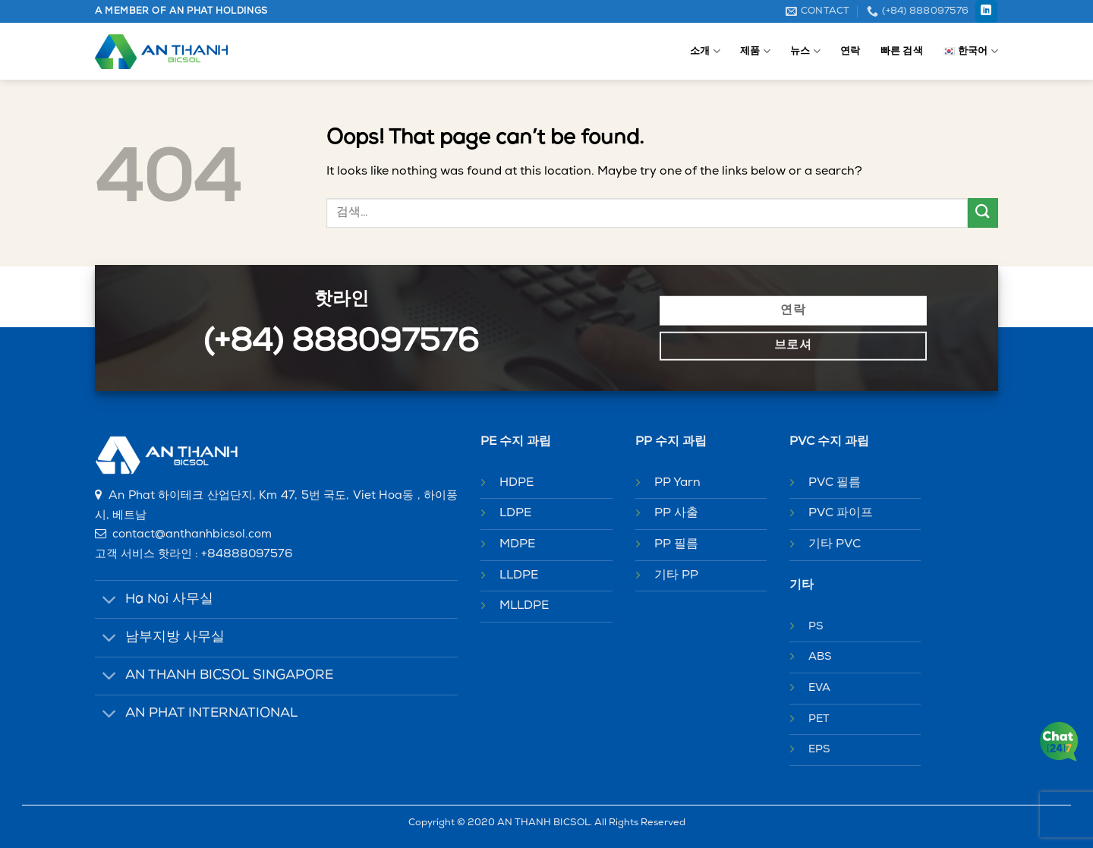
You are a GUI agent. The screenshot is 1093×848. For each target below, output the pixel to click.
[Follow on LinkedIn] (986, 11)
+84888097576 (247, 554)
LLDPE (518, 575)
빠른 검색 (901, 51)
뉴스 (805, 51)
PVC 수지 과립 (829, 442)
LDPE (515, 513)
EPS (819, 749)
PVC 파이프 (840, 513)
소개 (705, 51)
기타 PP (676, 575)
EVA (819, 688)
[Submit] (983, 213)
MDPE (517, 544)
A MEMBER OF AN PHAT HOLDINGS (181, 11)
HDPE (516, 483)
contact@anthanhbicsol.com (192, 535)
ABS (820, 657)
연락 (850, 51)
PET (819, 719)
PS (816, 626)
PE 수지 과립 (515, 442)
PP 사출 (676, 513)
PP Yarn (677, 483)
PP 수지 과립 (671, 442)
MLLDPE (524, 606)
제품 (755, 51)
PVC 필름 (834, 483)
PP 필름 (676, 544)
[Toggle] (109, 601)
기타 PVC (834, 544)
